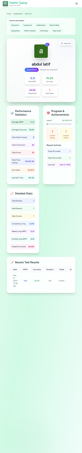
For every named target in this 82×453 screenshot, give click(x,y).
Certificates (44, 31)
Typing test (15, 25)
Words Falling (54, 25)
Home (9, 14)
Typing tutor (27, 25)
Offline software (30, 31)
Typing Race (15, 31)
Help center (57, 31)
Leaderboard (17, 14)
